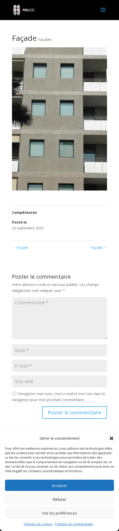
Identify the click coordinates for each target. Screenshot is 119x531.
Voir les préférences (59, 512)
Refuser (59, 499)
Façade (20, 247)
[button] (111, 438)
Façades (45, 39)
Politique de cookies (38, 524)
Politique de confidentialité (74, 524)
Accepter (59, 485)
